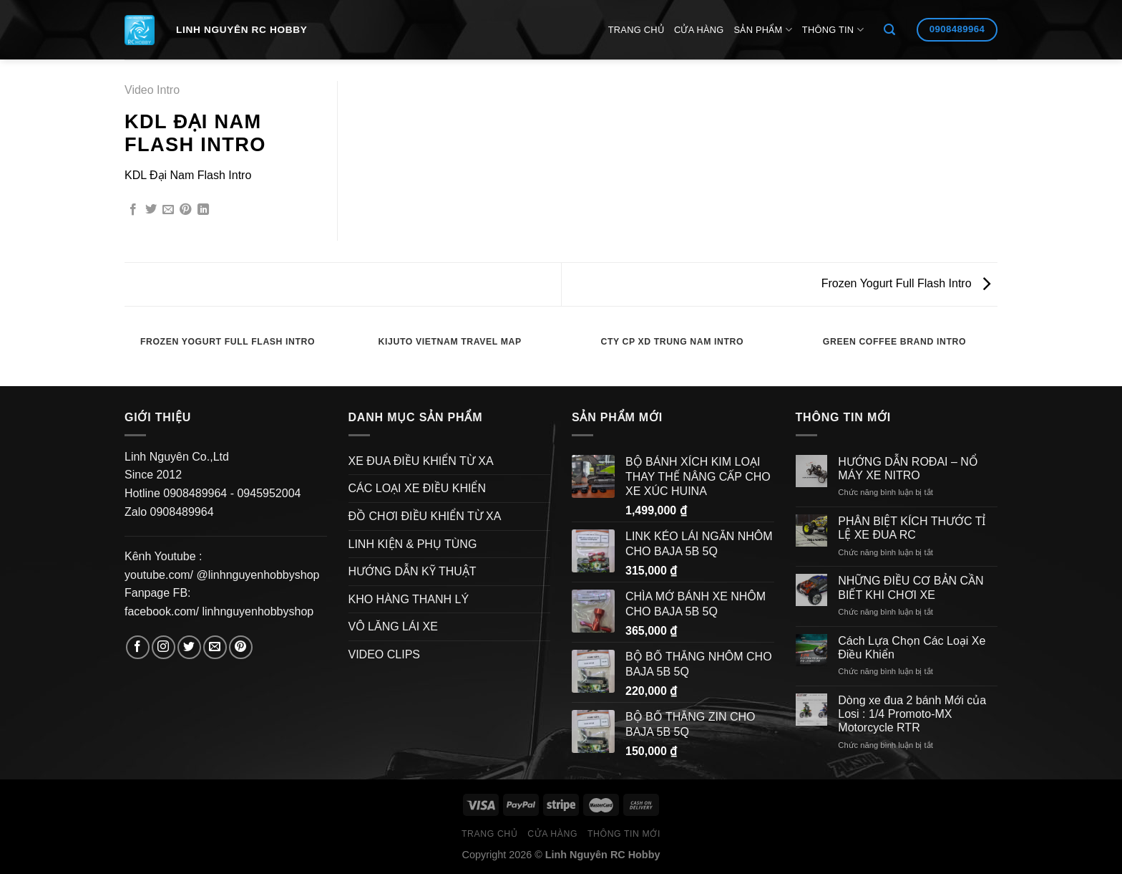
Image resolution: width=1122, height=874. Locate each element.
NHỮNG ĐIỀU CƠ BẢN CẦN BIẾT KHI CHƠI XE (910, 587)
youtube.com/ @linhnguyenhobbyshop (222, 575)
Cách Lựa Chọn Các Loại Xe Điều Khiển (911, 648)
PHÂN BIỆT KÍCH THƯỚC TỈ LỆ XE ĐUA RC (911, 528)
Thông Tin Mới (623, 834)
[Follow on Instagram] (163, 647)
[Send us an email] (215, 647)
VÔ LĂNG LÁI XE (393, 626)
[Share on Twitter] (151, 209)
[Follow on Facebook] (138, 647)
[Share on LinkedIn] (203, 209)
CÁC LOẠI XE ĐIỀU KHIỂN (417, 488)
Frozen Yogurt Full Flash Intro (905, 283)
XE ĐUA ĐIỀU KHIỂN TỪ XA (421, 461)
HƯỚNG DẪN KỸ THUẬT (412, 571)
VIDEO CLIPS (384, 654)
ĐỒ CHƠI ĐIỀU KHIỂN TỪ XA (425, 516)
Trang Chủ (636, 29)
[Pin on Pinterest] (185, 209)
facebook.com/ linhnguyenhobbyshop (219, 611)
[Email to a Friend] (168, 209)
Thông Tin (833, 30)
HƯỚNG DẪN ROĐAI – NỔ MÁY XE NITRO (908, 468)
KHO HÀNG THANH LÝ (408, 599)
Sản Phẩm (763, 30)
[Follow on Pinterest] (241, 647)
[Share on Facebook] (133, 209)
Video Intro (152, 90)
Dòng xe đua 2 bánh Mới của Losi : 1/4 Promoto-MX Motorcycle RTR (912, 714)
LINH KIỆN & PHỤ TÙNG (412, 544)
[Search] (889, 30)
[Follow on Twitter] (189, 647)
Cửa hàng (699, 29)
